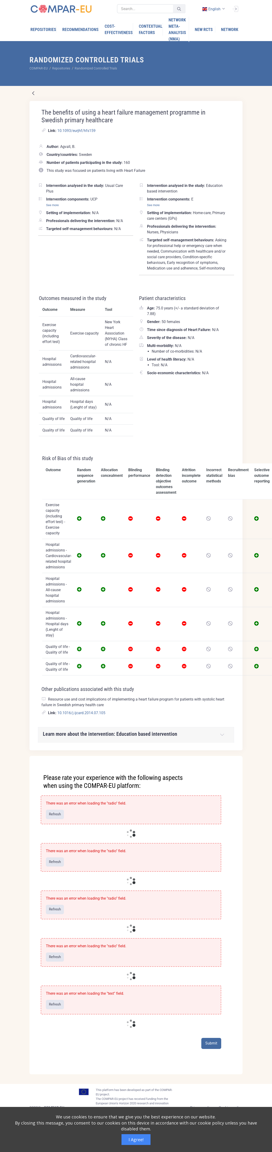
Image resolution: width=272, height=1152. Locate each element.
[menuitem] (43, 29)
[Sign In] (235, 8)
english (211, 9)
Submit (211, 1043)
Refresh (55, 814)
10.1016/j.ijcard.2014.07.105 (81, 713)
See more (52, 205)
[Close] (235, 760)
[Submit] (179, 9)
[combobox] (213, 9)
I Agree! (136, 1139)
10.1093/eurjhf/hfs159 (76, 130)
